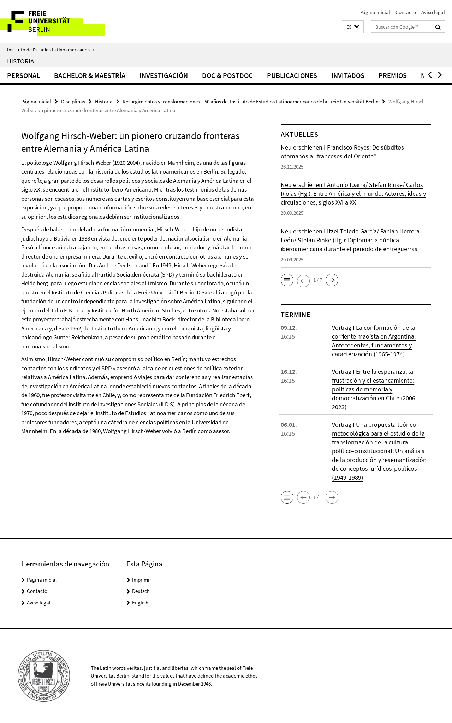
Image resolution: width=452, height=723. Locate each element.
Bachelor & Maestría (89, 75)
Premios (393, 75)
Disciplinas (73, 101)
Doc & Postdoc (227, 75)
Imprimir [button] (141, 579)
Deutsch (141, 591)
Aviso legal (433, 12)
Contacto (406, 12)
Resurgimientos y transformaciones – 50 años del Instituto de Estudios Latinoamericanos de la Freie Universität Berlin (251, 101)
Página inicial (375, 12)
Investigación (163, 75)
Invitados (347, 75)
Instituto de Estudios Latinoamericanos (50, 49)
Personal (23, 75)
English (140, 602)
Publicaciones (292, 75)
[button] (353, 27)
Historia (20, 61)
